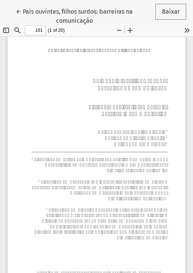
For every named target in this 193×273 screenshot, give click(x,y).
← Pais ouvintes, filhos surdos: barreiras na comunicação (74, 15)
